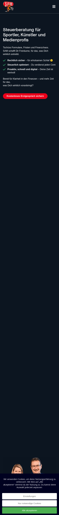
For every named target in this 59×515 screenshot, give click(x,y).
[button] (54, 6)
